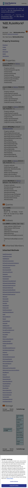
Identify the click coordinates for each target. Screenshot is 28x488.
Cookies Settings (14, 482)
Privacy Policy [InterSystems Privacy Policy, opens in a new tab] (10, 479)
